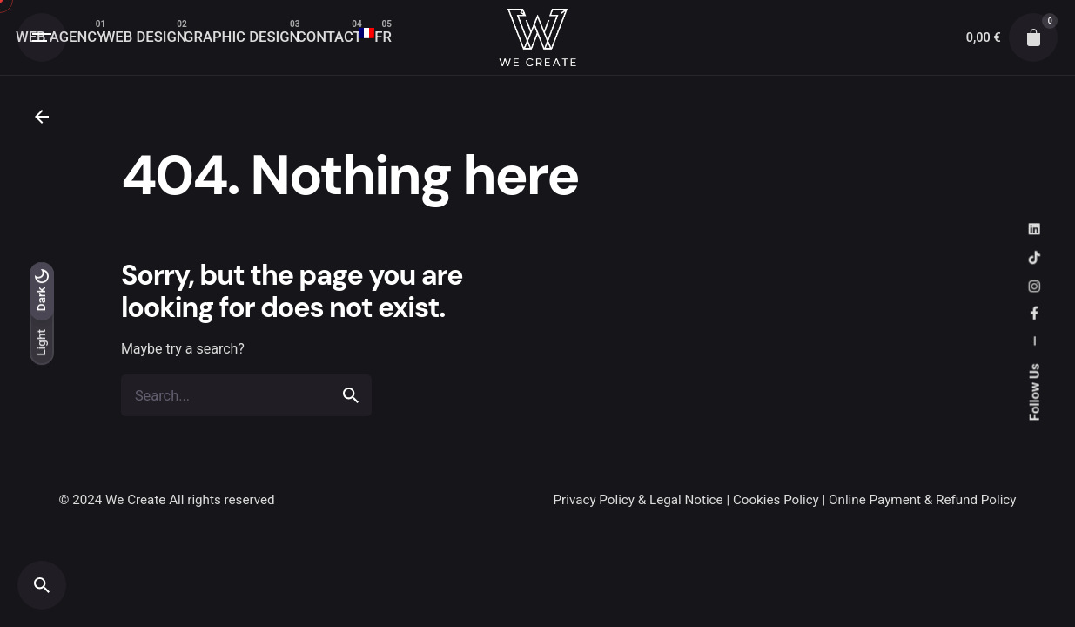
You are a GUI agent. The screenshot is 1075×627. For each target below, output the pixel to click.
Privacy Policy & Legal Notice (638, 500)
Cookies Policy (776, 500)
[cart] (1033, 37)
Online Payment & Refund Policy (922, 500)
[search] (351, 395)
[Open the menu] (41, 37)
